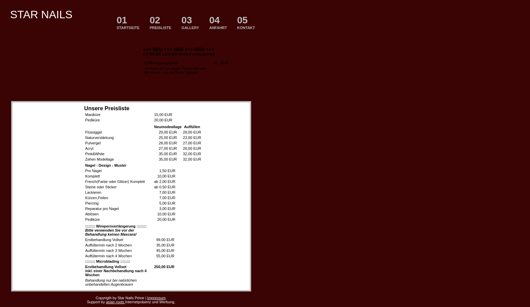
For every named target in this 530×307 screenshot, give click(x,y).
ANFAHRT (218, 22)
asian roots (115, 302)
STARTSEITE (128, 22)
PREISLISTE (160, 22)
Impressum (156, 298)
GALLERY (190, 22)
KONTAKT (246, 22)
